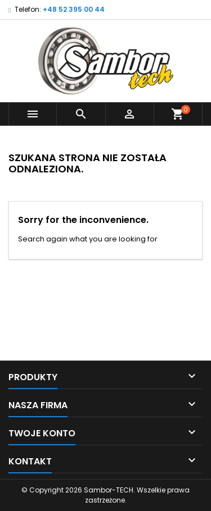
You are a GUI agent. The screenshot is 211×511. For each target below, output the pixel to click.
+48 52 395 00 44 (74, 9)
